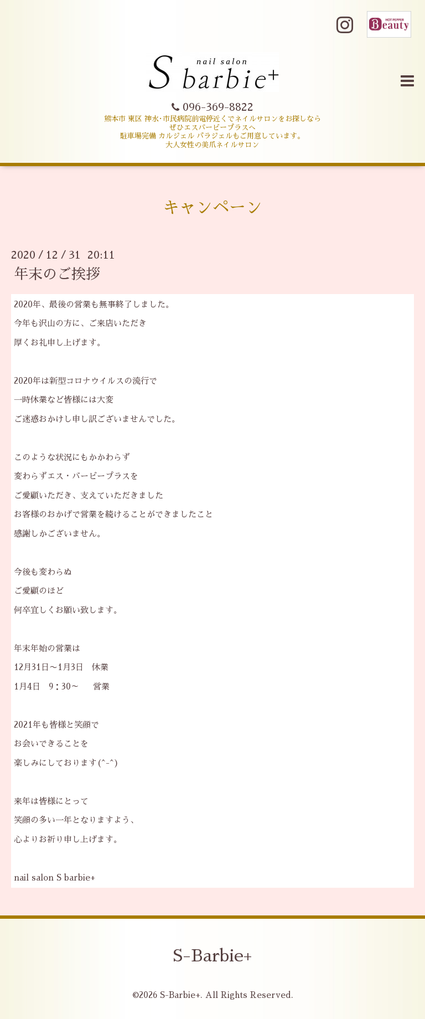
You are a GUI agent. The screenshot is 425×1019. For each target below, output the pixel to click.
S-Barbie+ (212, 956)
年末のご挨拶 (57, 274)
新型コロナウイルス (86, 381)
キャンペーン (212, 207)
